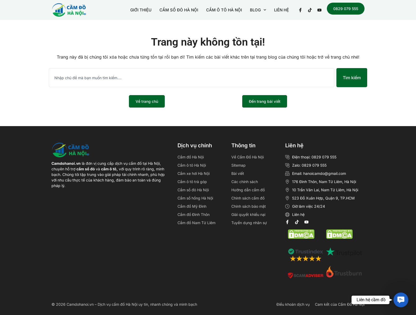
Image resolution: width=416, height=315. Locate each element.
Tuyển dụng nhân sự (249, 222)
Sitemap (238, 165)
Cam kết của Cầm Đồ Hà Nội (340, 304)
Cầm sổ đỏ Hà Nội (193, 190)
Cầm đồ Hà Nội (190, 157)
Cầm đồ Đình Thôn (193, 214)
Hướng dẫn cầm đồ (248, 190)
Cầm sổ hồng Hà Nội (195, 198)
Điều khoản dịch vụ (293, 304)
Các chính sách (244, 181)
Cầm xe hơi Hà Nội (193, 173)
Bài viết (237, 173)
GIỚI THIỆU (140, 9)
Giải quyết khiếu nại (248, 214)
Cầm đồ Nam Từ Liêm (196, 222)
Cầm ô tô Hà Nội (191, 165)
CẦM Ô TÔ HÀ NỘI (224, 9)
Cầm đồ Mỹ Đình (191, 206)
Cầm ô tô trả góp (192, 181)
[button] (400, 299)
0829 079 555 (345, 8)
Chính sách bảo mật (248, 206)
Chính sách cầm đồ (248, 198)
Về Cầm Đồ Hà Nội (247, 157)
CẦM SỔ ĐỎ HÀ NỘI (178, 9)
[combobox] (191, 77)
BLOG (258, 10)
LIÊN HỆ (281, 9)
